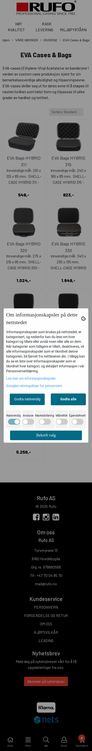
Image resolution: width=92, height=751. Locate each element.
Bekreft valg (46, 435)
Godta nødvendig (27, 399)
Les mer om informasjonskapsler (31, 378)
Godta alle (68, 399)
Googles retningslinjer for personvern (34, 386)
